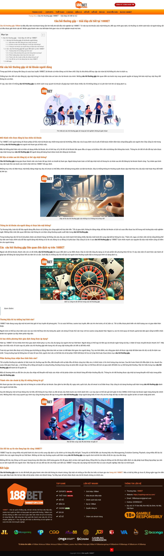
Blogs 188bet (126, 12)
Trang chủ (37, 12)
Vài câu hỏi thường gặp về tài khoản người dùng (21, 40)
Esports (49, 12)
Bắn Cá (78, 12)
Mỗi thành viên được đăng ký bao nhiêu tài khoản (23, 42)
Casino (70, 12)
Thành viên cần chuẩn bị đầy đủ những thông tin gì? (24, 57)
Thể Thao (60, 12)
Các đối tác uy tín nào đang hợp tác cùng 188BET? (23, 59)
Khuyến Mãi (112, 12)
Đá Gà (102, 12)
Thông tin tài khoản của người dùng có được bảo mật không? (26, 46)
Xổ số (86, 12)
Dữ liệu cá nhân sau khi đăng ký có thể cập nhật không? (25, 44)
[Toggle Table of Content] (42, 35)
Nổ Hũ (94, 12)
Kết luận (9, 61)
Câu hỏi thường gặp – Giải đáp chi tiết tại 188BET (20, 38)
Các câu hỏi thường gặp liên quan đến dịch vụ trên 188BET (25, 49)
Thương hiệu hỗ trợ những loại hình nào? (20, 51)
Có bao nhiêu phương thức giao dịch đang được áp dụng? (25, 53)
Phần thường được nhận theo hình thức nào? (22, 55)
